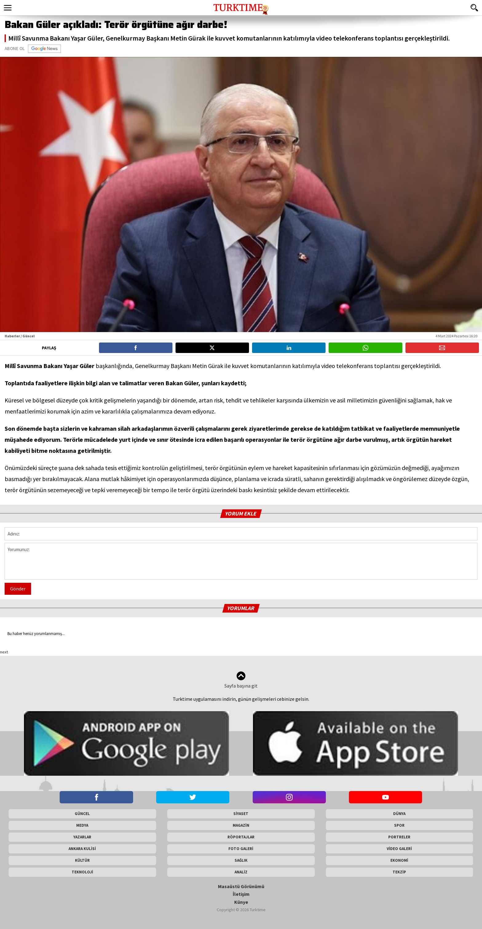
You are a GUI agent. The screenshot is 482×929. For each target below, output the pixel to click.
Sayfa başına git (241, 680)
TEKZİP (399, 872)
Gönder (18, 589)
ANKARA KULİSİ (82, 848)
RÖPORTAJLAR (241, 837)
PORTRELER (399, 837)
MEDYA (82, 825)
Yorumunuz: (241, 561)
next (4, 652)
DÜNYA (399, 813)
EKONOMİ (399, 860)
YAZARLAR (82, 837)
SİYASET (240, 813)
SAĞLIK (241, 860)
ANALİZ (241, 872)
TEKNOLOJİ (82, 872)
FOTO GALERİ (240, 848)
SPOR (399, 825)
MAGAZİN (241, 825)
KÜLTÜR (82, 860)
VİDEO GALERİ (399, 848)
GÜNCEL (82, 813)
